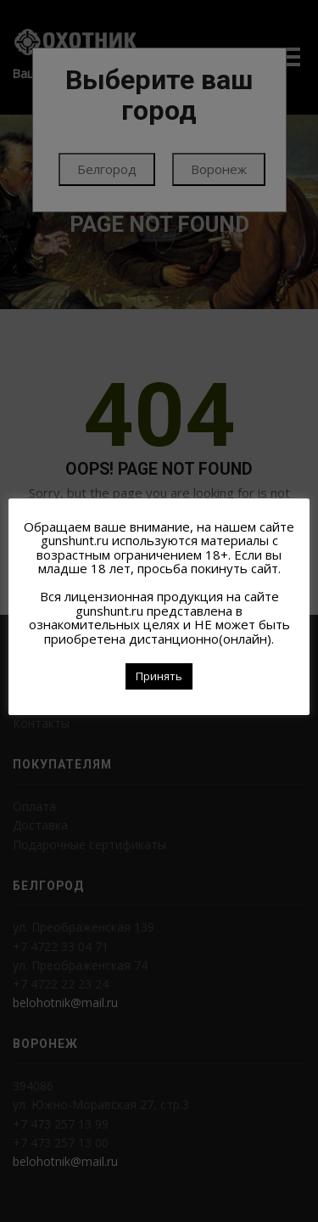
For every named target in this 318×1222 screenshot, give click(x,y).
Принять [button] (159, 676)
